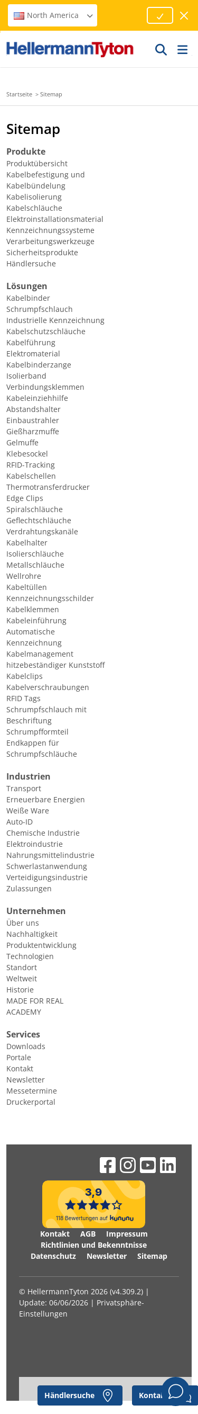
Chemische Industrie (43, 833)
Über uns (22, 923)
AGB (88, 1234)
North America (54, 15)
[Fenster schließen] (184, 16)
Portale (18, 1057)
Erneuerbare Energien (45, 799)
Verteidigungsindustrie (47, 877)
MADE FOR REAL (34, 1001)
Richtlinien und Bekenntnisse (94, 1245)
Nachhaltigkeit (32, 934)
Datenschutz (53, 1256)
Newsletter (25, 1080)
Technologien (30, 956)
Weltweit (21, 978)
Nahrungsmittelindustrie (50, 855)
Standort (21, 967)
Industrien (28, 776)
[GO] (161, 49)
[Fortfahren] (160, 15)
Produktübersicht (37, 163)
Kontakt (19, 1068)
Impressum (127, 1234)
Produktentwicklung (41, 945)
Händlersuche (31, 263)
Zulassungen (29, 888)
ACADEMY (23, 1012)
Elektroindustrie (34, 844)
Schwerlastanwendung (46, 866)
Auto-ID (19, 822)
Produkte (25, 151)
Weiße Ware (27, 811)
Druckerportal (30, 1102)
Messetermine (31, 1091)
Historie (20, 990)
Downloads (25, 1046)
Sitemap (152, 1256)
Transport (23, 788)
